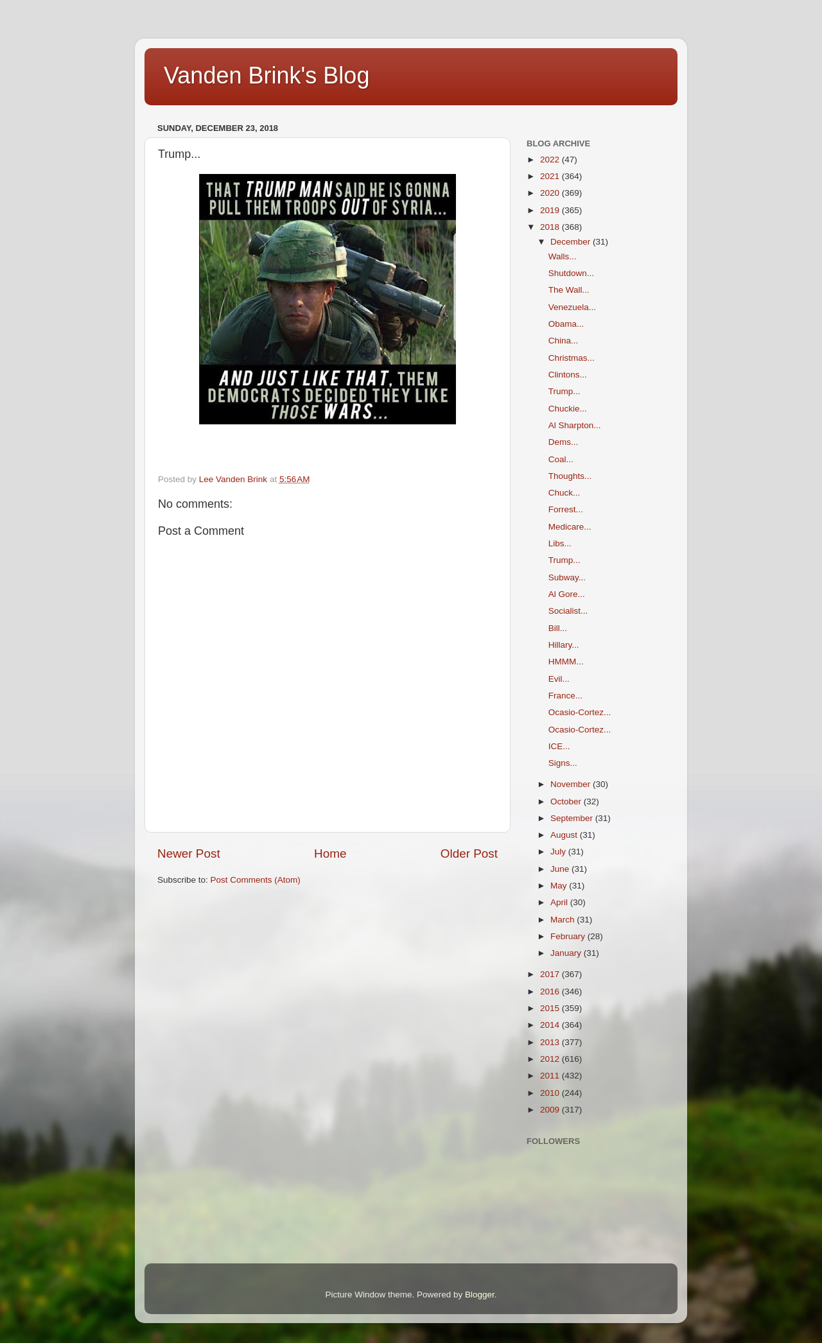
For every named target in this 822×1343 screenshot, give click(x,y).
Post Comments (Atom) (256, 880)
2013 (551, 1042)
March (563, 919)
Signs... (562, 763)
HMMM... (566, 661)
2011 (551, 1075)
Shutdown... (571, 273)
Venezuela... (572, 307)
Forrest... (565, 509)
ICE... (559, 746)
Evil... (559, 679)
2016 (551, 991)
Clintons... (567, 374)
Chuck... (564, 493)
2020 (551, 193)
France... (565, 695)
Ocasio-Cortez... (579, 712)
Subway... (567, 577)
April (560, 902)
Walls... (562, 256)
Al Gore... (566, 594)
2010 (551, 1093)
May (559, 885)
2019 (551, 210)
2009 (551, 1109)
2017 (551, 974)
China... (563, 340)
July (559, 851)
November (571, 784)
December (571, 242)
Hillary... (563, 645)
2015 (551, 1008)
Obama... (566, 324)
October (567, 801)
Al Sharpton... (574, 425)
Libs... (560, 543)
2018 (551, 227)
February (569, 936)
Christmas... (571, 358)
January (567, 953)
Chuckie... (567, 408)
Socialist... (568, 611)
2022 (551, 159)
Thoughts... (570, 476)
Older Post (469, 853)
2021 (551, 176)
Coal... (560, 459)
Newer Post (188, 853)
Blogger (479, 1294)
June (561, 869)
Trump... (564, 391)
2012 (551, 1059)
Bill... (557, 628)
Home (330, 853)
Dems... (563, 442)
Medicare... (569, 527)
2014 (551, 1025)
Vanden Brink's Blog (266, 75)
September (572, 818)
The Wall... (569, 290)
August (565, 835)
